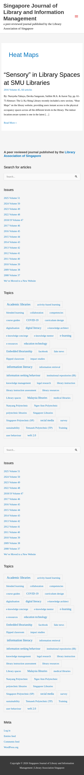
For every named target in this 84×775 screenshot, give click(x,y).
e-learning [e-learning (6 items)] (65, 335)
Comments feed (11, 741)
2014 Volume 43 (12, 242)
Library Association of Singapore (39, 154)
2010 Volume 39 (12, 264)
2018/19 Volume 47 (13, 220)
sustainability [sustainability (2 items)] (13, 427)
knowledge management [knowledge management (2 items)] (18, 383)
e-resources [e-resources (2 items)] (12, 343)
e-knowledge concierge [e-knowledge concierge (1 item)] (17, 336)
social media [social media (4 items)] (47, 420)
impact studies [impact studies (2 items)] (37, 358)
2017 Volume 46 (12, 225)
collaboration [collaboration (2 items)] (36, 312)
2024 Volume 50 (12, 203)
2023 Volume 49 (12, 209)
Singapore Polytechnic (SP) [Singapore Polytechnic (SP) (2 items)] (20, 420)
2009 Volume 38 (12, 269)
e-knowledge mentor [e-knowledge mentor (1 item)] (44, 336)
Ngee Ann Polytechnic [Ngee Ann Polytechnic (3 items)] (46, 405)
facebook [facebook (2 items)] (43, 351)
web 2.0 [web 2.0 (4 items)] (31, 435)
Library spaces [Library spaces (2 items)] (13, 398)
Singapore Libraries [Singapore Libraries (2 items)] (43, 412)
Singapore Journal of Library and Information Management (33, 12)
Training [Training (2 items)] (63, 427)
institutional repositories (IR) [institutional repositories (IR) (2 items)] (61, 375)
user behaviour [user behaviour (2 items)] (13, 435)
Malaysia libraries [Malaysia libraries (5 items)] (37, 397)
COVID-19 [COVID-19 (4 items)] (32, 320)
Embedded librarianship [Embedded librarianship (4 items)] (19, 351)
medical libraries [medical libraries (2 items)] (62, 398)
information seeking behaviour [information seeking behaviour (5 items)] (23, 375)
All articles (26, 89)
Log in (7, 730)
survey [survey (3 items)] (63, 420)
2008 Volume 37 (12, 275)
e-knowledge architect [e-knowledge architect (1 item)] (58, 328)
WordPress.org (11, 747)
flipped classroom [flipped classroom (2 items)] (15, 358)
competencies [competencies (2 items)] (56, 312)
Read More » (10, 123)
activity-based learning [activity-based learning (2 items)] (48, 304)
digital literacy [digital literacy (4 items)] (33, 327)
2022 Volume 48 (12, 214)
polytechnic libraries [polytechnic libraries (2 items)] (16, 412)
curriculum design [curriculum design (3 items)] (54, 320)
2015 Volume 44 (12, 236)
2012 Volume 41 (12, 253)
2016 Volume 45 (12, 89)
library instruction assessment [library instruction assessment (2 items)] (21, 390)
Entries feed (10, 736)
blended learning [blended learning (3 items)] (15, 312)
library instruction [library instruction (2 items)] (66, 383)
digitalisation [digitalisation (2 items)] (12, 328)
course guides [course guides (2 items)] (13, 320)
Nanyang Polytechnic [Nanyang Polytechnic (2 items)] (17, 405)
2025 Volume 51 (12, 198)
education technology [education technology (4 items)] (35, 343)
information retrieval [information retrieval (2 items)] (49, 367)
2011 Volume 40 (12, 258)
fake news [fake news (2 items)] (59, 351)
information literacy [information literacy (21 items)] (20, 367)
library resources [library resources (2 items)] (50, 390)
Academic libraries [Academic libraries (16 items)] (18, 304)
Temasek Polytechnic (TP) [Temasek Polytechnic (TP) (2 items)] (39, 427)
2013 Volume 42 (12, 247)
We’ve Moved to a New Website (20, 280)
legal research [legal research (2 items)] (44, 383)
